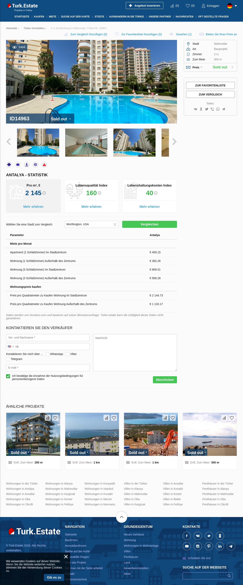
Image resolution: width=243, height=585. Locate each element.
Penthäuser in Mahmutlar (218, 487)
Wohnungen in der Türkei (22, 477)
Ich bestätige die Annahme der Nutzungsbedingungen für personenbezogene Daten (47, 371)
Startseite (71, 528)
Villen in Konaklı (173, 482)
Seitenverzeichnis (76, 573)
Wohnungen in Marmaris (99, 498)
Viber (73, 347)
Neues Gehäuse (134, 528)
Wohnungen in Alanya (59, 477)
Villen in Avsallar (173, 477)
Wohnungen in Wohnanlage (141, 539)
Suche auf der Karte (77, 544)
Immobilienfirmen (75, 539)
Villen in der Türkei (135, 477)
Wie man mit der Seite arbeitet (84, 561)
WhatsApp (56, 347)
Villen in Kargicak (134, 498)
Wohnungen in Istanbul (98, 482)
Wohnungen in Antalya (20, 482)
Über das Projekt (75, 556)
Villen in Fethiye (173, 498)
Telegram (16, 352)
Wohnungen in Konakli (98, 487)
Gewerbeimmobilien (136, 561)
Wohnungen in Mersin (98, 492)
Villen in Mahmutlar (136, 487)
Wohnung (130, 533)
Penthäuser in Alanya (215, 482)
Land (127, 556)
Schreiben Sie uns (199, 551)
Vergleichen (149, 218)
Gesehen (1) (184, 34)
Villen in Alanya (133, 482)
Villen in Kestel (172, 487)
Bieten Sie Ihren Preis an (221, 34)
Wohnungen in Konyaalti (99, 477)
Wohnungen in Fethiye (59, 498)
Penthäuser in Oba (214, 492)
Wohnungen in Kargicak (60, 487)
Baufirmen (71, 533)
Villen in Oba (132, 492)
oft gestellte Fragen (77, 550)
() (177, 5)
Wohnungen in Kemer (58, 492)
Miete (127, 567)
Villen (127, 544)
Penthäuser (131, 550)
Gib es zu (54, 577)
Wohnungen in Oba (18, 492)
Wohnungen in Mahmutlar (61, 482)
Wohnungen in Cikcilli (19, 498)
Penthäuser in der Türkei (217, 477)
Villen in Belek (172, 492)
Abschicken (165, 373)
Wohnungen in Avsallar (20, 487)
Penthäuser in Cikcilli (215, 498)
